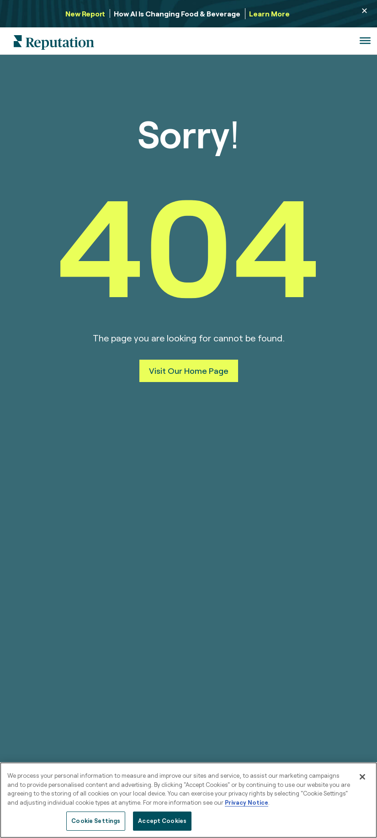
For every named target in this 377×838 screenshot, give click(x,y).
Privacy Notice (246, 802)
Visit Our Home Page (188, 371)
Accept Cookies (162, 820)
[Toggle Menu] (365, 40)
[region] (188, 800)
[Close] (362, 777)
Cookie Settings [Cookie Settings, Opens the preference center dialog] (95, 820)
